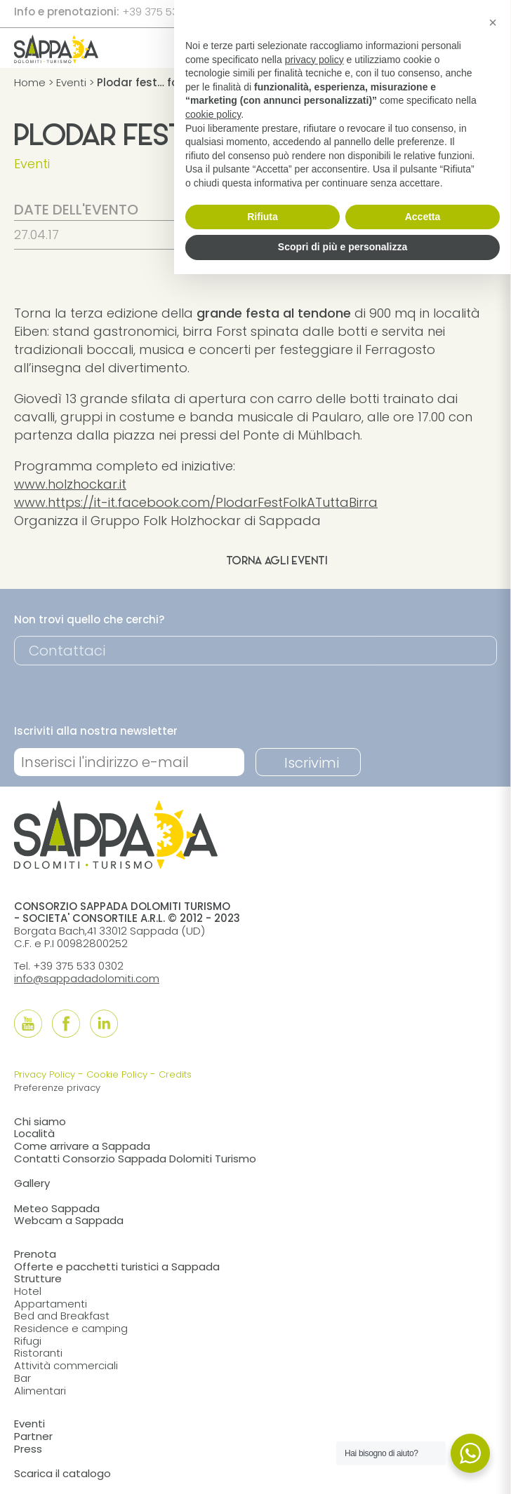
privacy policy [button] (314, 59)
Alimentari (40, 1390)
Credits (175, 1074)
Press (28, 1448)
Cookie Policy (116, 1074)
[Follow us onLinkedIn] (104, 1024)
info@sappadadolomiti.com (86, 978)
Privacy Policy (44, 1074)
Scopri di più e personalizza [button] (342, 246)
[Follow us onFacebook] (66, 1024)
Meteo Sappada (57, 1208)
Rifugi (27, 1340)
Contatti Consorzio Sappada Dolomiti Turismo (135, 1158)
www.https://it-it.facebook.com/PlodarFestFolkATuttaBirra (196, 502)
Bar (22, 1378)
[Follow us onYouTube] (28, 1024)
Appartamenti (50, 1303)
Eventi (71, 82)
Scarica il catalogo (62, 1473)
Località (34, 1133)
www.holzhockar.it (70, 484)
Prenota (35, 1254)
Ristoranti (38, 1352)
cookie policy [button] (213, 114)
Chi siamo (40, 1121)
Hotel (27, 1291)
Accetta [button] (423, 216)
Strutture (38, 1278)
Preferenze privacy (57, 1087)
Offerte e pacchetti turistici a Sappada (117, 1266)
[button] (493, 22)
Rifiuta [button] (262, 216)
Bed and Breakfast (61, 1315)
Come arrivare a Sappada (82, 1146)
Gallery (32, 1183)
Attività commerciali (66, 1365)
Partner (33, 1436)
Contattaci (67, 650)
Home (30, 82)
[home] (56, 58)
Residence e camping (71, 1328)
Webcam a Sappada (69, 1220)
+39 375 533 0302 (167, 11)
